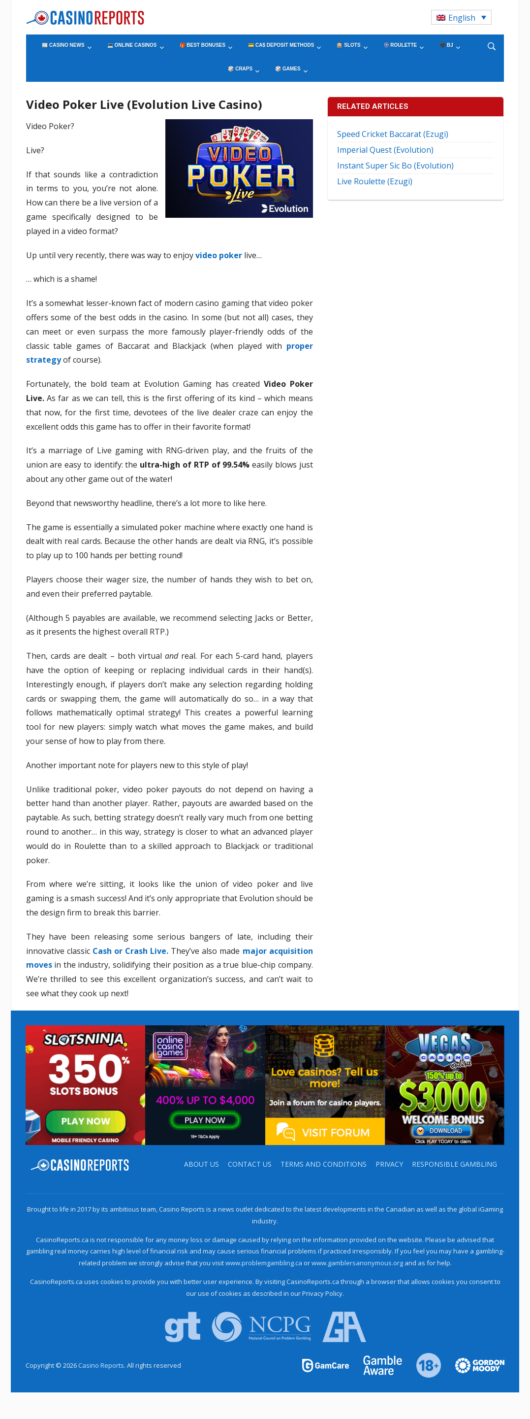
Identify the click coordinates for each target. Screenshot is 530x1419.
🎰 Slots (348, 45)
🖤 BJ (446, 45)
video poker (218, 255)
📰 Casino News (63, 45)
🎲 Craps (240, 68)
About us (201, 1164)
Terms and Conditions (324, 1164)
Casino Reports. (102, 1365)
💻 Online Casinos (132, 45)
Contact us (250, 1164)
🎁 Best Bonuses (203, 45)
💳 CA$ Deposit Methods (281, 45)
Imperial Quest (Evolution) (385, 149)
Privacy (389, 1164)
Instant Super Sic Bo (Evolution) (395, 165)
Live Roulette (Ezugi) (374, 181)
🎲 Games (287, 68)
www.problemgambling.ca (263, 1262)
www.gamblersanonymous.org (357, 1262)
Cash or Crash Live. (130, 951)
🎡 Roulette (400, 45)
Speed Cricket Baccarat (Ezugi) (392, 134)
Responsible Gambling (454, 1164)
